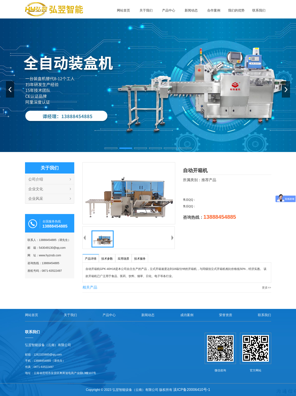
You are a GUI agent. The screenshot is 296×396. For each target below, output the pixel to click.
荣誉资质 (225, 315)
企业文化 (35, 189)
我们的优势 (236, 10)
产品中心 (168, 10)
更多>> (266, 287)
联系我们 (258, 10)
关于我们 (146, 10)
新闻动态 (191, 10)
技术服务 (140, 258)
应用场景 (123, 258)
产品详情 (90, 258)
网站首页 (123, 10)
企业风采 (35, 199)
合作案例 (213, 10)
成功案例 (186, 315)
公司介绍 (35, 179)
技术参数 (107, 258)
